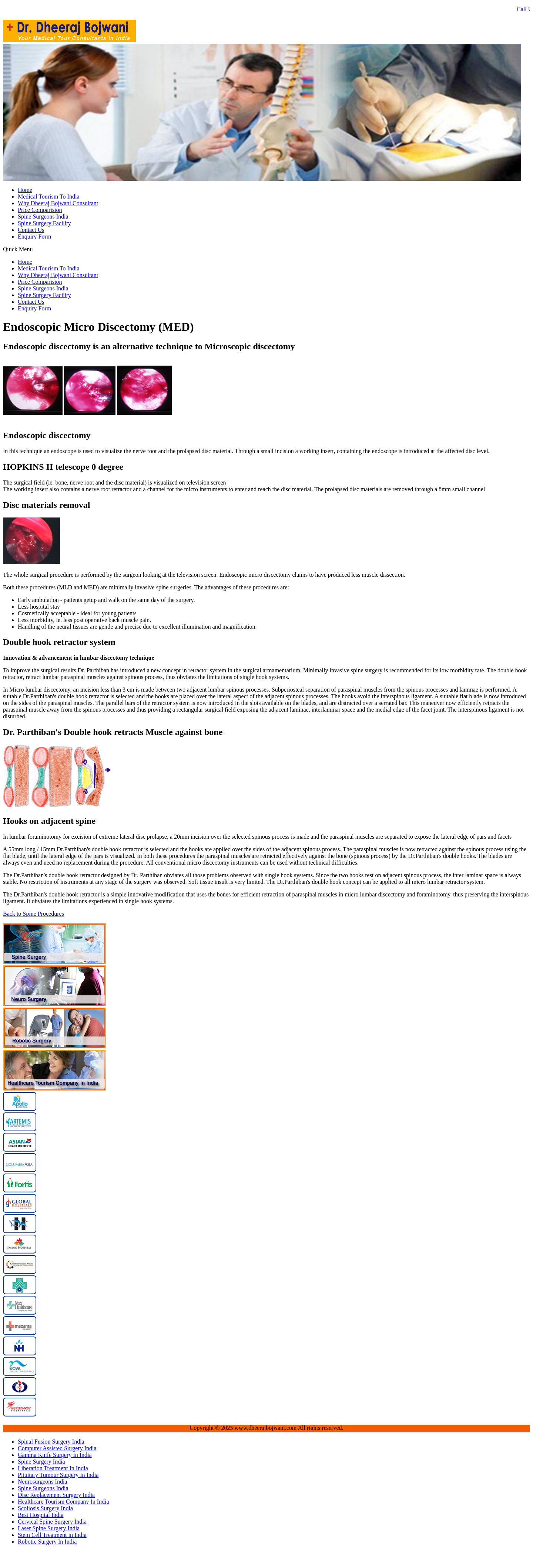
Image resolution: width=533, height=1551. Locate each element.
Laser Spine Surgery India (49, 1528)
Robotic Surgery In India (47, 1541)
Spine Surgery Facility (44, 223)
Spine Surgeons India (43, 216)
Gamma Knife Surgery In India (55, 1455)
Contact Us (31, 230)
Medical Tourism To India (48, 196)
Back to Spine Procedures (33, 914)
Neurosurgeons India (42, 1481)
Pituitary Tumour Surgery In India (58, 1475)
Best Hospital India (41, 1515)
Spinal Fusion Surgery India (51, 1441)
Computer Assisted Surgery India (57, 1448)
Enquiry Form (34, 236)
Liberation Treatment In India (53, 1468)
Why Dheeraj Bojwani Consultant (58, 203)
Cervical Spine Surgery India (52, 1521)
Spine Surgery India (41, 1461)
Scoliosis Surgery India (45, 1508)
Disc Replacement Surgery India (56, 1495)
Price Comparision (40, 210)
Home (25, 190)
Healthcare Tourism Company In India (63, 1501)
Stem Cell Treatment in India (52, 1535)
